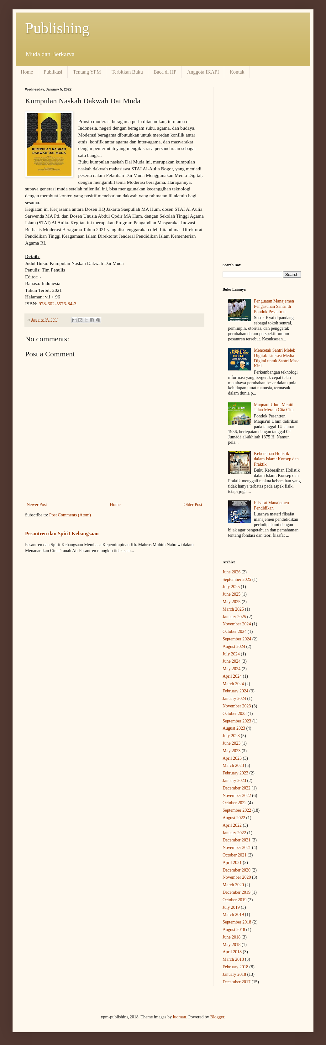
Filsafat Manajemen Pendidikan (271, 505)
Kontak (236, 72)
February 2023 (235, 773)
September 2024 (237, 639)
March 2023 (233, 765)
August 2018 (234, 929)
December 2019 (236, 892)
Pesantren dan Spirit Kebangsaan (62, 533)
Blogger (217, 1017)
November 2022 (237, 795)
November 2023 (237, 706)
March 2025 (233, 609)
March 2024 (233, 683)
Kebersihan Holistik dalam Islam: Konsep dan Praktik (276, 459)
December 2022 (236, 788)
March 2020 (233, 884)
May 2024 (231, 668)
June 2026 (231, 572)
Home (27, 72)
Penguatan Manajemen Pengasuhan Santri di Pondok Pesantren (274, 306)
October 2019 (235, 900)
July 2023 (231, 735)
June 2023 (231, 743)
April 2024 (232, 676)
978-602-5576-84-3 (57, 303)
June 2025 (231, 594)
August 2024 (234, 646)
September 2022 (237, 810)
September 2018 (237, 922)
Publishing (57, 28)
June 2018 (231, 937)
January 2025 (234, 616)
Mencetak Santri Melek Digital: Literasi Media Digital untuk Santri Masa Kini (276, 358)
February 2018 (235, 967)
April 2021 (232, 862)
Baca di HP (165, 72)
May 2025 (231, 601)
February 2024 (235, 691)
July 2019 (231, 907)
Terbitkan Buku (127, 72)
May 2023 (231, 750)
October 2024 (235, 631)
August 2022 (234, 817)
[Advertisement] (262, 126)
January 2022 (234, 832)
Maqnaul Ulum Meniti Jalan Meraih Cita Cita (273, 407)
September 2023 (237, 721)
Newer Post (37, 504)
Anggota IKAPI (203, 72)
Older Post (193, 504)
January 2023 (234, 780)
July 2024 (231, 654)
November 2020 (237, 877)
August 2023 (234, 728)
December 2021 (236, 840)
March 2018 (233, 959)
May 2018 (231, 944)
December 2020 (236, 870)
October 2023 (235, 713)
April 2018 (232, 951)
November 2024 (237, 624)
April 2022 (232, 825)
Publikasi (53, 72)
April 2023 (232, 758)
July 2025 (231, 586)
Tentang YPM (87, 72)
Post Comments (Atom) (70, 515)
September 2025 (237, 579)
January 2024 (234, 698)
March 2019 (233, 914)
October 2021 (235, 855)
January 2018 (234, 974)
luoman (179, 1017)
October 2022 (235, 802)
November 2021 (237, 847)
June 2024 (231, 661)
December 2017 (236, 982)
